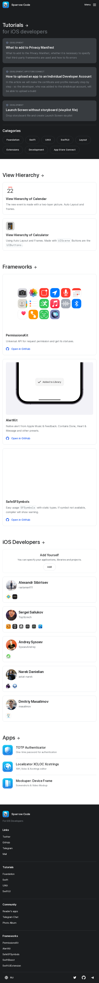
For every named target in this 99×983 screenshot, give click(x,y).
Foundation (13, 139)
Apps (11, 737)
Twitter (7, 836)
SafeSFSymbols (12, 954)
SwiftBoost (9, 960)
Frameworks (20, 266)
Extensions (13, 149)
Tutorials (8, 867)
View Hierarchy (23, 175)
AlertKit (7, 948)
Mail (5, 854)
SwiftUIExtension (13, 965)
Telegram (8, 848)
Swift (32, 139)
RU (12, 977)
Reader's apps (11, 911)
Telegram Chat (11, 917)
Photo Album (10, 922)
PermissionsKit (11, 942)
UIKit (48, 139)
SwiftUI (65, 139)
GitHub (7, 842)
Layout (83, 139)
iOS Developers (23, 542)
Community (10, 904)
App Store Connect (65, 149)
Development (36, 149)
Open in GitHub (18, 348)
